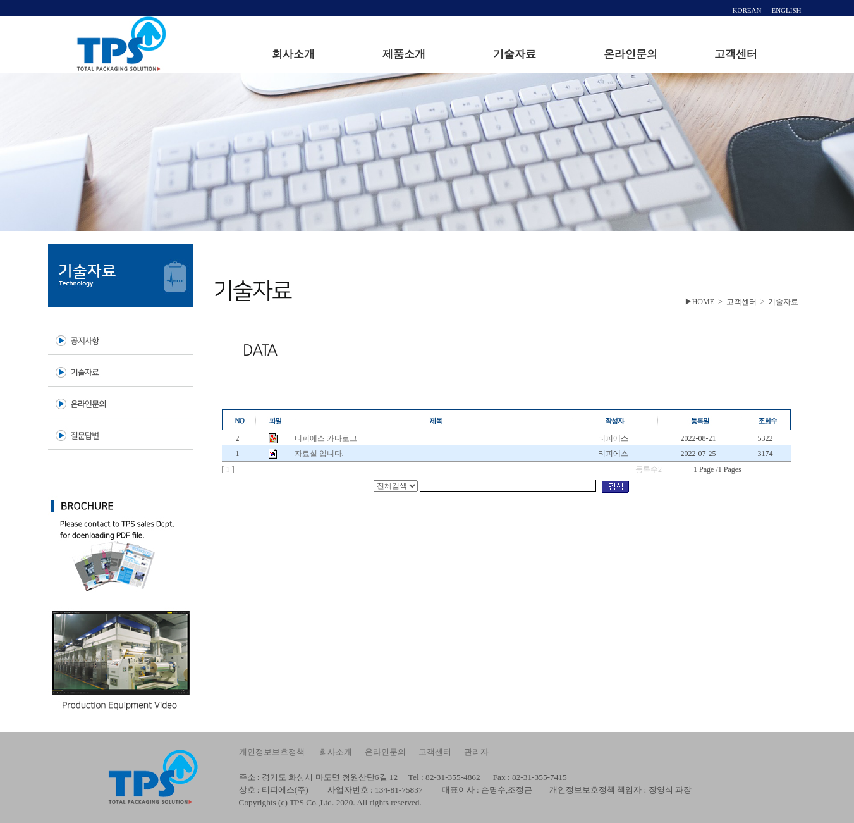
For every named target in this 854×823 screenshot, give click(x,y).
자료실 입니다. (319, 453)
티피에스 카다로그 (326, 438)
